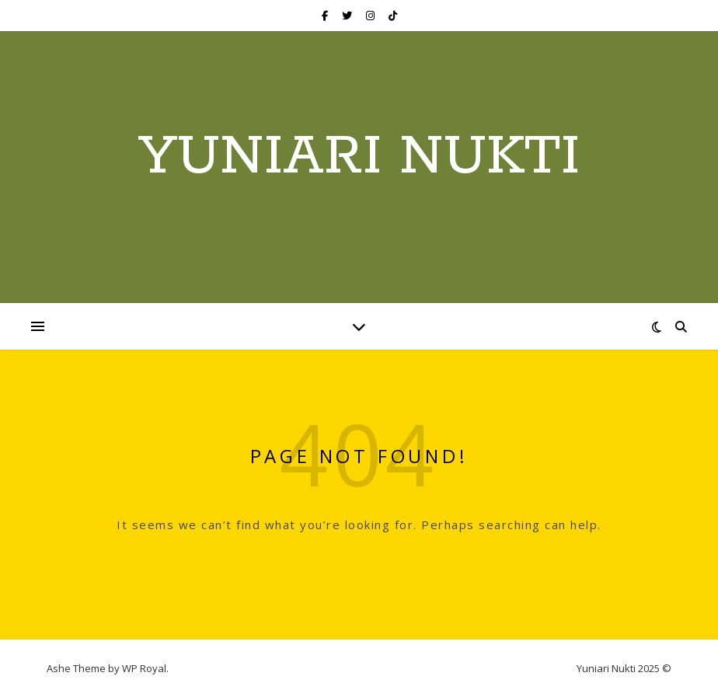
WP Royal (144, 668)
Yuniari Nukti (359, 158)
